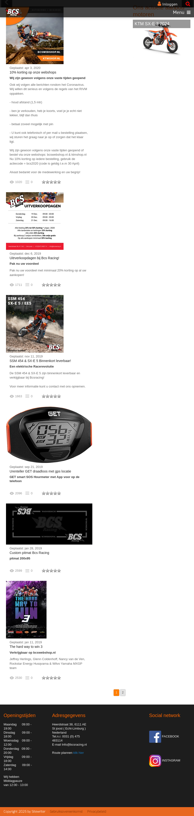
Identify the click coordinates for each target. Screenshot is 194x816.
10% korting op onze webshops (33, 72)
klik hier (78, 753)
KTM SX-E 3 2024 (152, 23)
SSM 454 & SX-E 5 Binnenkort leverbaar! (40, 361)
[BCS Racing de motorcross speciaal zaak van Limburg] (13, 12)
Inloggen (169, 4)
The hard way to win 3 (26, 647)
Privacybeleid (96, 812)
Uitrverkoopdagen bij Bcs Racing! (34, 258)
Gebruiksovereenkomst (66, 812)
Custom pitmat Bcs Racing (29, 553)
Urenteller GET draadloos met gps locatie (40, 471)
